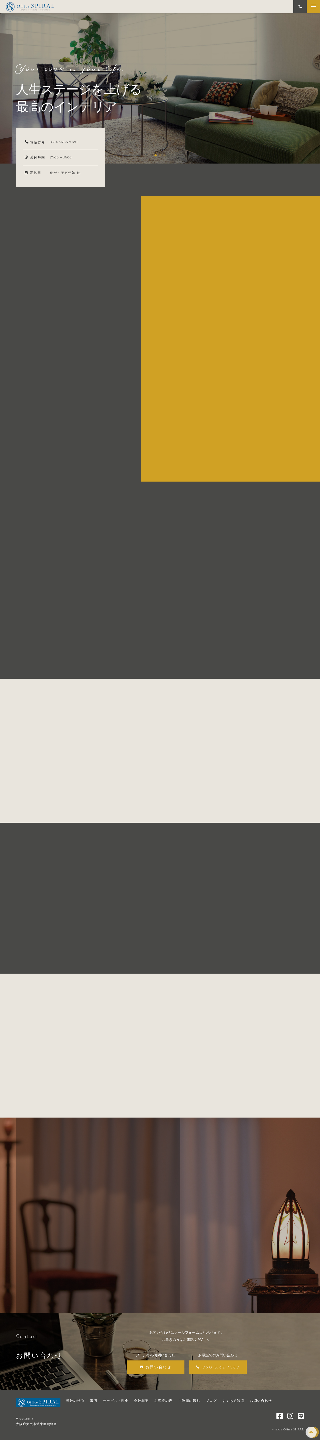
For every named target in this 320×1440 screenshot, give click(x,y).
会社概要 (141, 1401)
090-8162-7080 (64, 142)
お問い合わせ (261, 1401)
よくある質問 (233, 1401)
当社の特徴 (75, 1401)
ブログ (211, 1401)
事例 (93, 1401)
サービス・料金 (116, 1401)
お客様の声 (163, 1401)
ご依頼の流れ (189, 1401)
